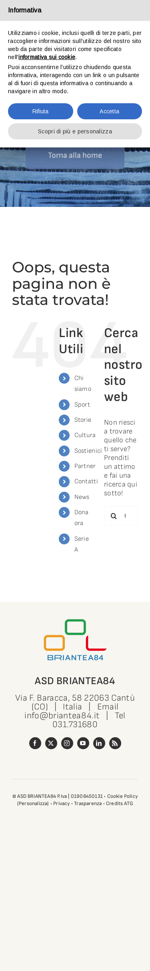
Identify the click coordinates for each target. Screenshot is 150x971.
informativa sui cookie (46, 57)
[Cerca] (114, 516)
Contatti (86, 481)
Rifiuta (40, 111)
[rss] (115, 743)
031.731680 (75, 724)
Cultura (85, 435)
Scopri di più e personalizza (75, 131)
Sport (82, 405)
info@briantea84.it (62, 715)
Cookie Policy (122, 796)
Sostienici (88, 451)
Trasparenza (88, 803)
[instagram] (67, 743)
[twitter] (51, 743)
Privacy (61, 803)
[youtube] (83, 743)
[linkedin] (99, 743)
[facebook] (35, 743)
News (82, 497)
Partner (85, 466)
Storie (83, 420)
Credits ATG (119, 803)
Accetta (109, 111)
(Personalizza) (33, 803)
